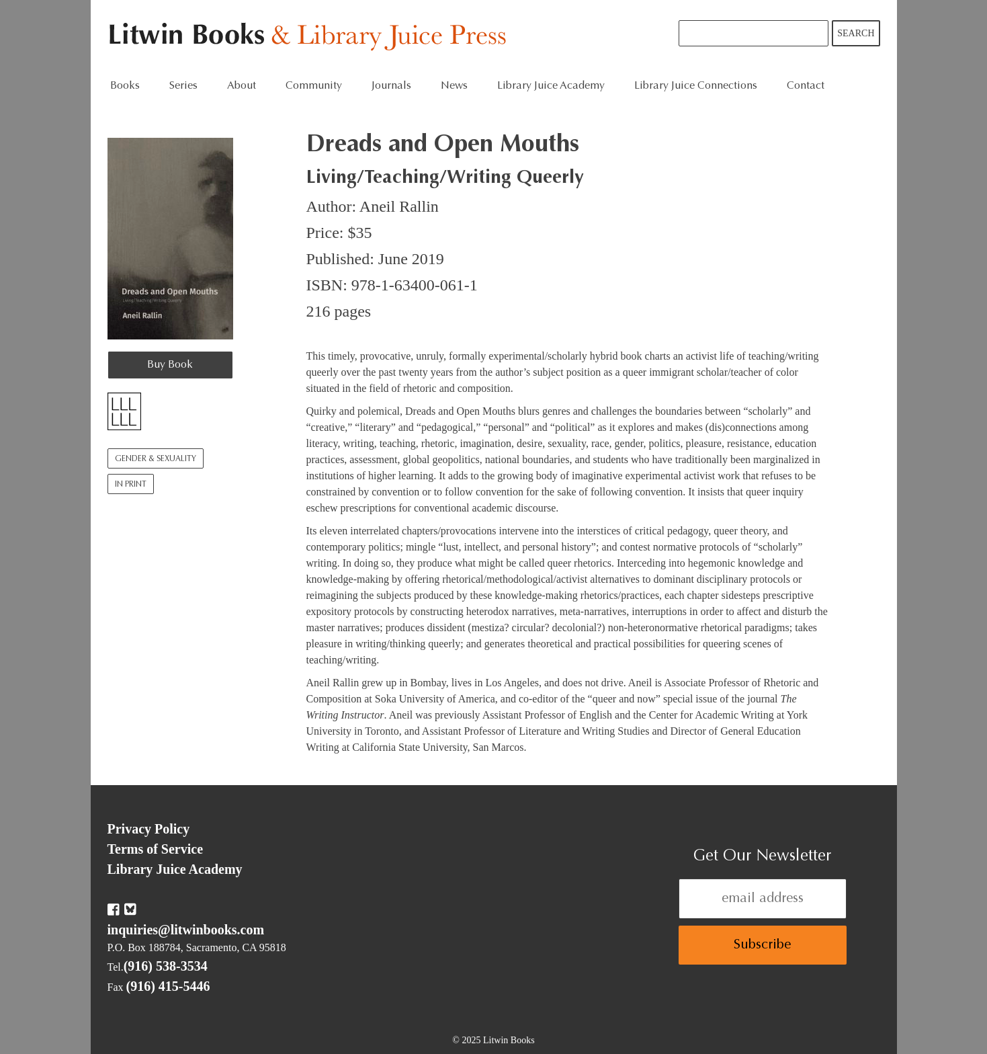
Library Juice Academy (551, 86)
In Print (130, 485)
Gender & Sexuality (155, 459)
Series (183, 86)
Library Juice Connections (695, 86)
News (454, 86)
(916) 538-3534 (166, 966)
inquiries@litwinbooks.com (186, 929)
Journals (391, 86)
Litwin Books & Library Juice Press (311, 37)
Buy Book (170, 365)
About (241, 86)
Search (855, 33)
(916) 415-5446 (168, 986)
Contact (805, 86)
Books (125, 86)
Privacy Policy (149, 828)
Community (314, 86)
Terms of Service (156, 849)
